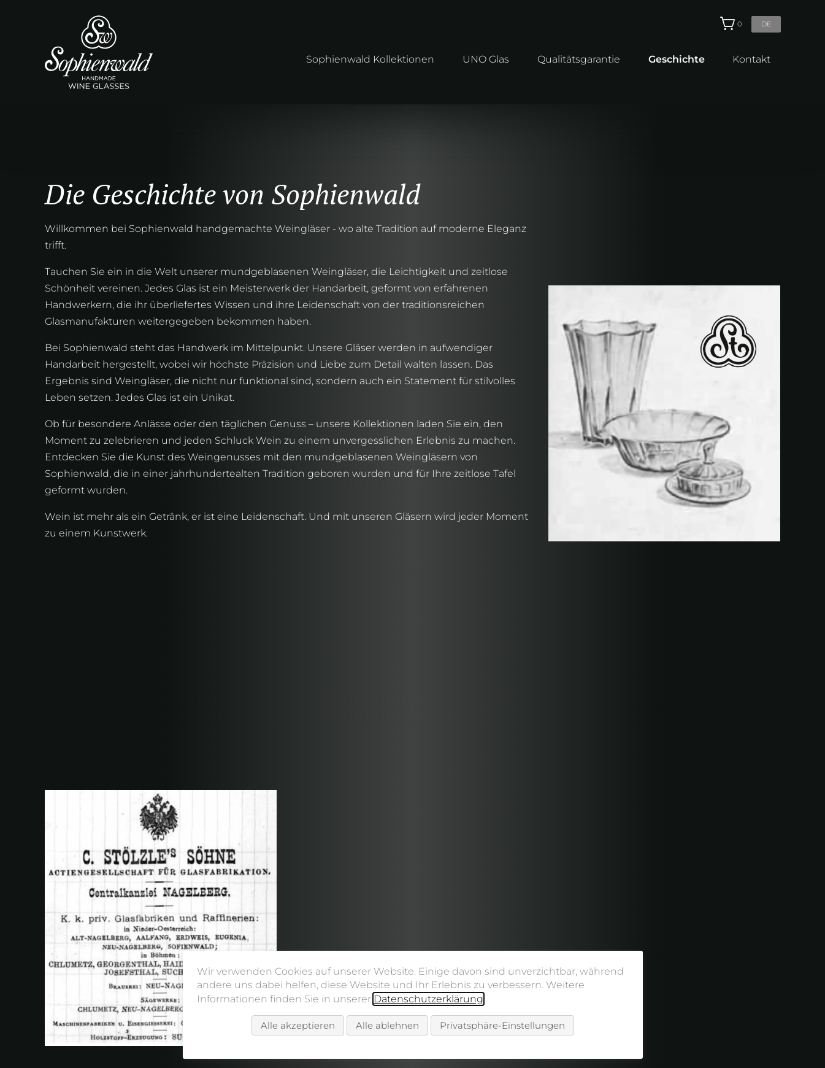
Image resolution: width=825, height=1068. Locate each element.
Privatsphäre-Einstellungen (502, 1025)
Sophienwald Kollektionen (370, 59)
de (766, 24)
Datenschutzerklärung (428, 999)
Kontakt (751, 59)
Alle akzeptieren (298, 1025)
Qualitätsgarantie (578, 59)
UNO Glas (485, 59)
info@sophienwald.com (708, 947)
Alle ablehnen (387, 1025)
